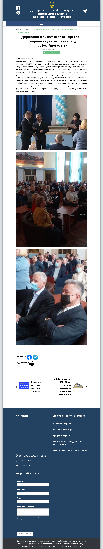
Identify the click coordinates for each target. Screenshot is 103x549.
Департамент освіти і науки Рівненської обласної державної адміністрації (51, 13)
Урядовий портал (61, 434)
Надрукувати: (25, 362)
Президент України (62, 422)
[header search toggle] (85, 11)
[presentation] (32, 525)
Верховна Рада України (64, 428)
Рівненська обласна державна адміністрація (67, 442)
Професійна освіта (52, 51)
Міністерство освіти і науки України (70, 449)
